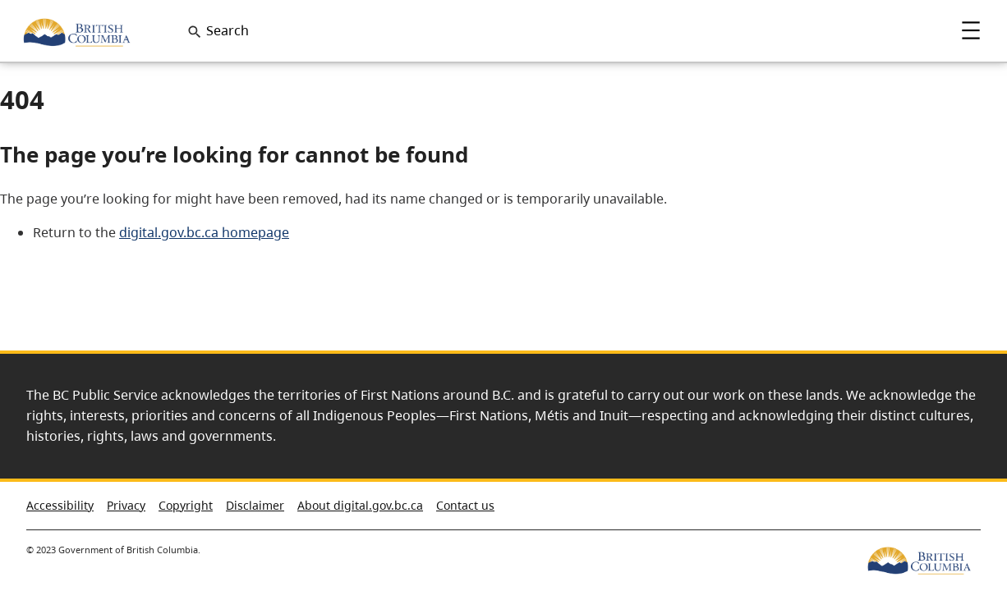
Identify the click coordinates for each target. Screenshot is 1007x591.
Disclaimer (255, 505)
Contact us (465, 505)
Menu (971, 30)
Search (227, 30)
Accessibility (60, 505)
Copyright (186, 505)
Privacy (126, 505)
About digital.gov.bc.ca (360, 505)
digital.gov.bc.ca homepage (204, 232)
